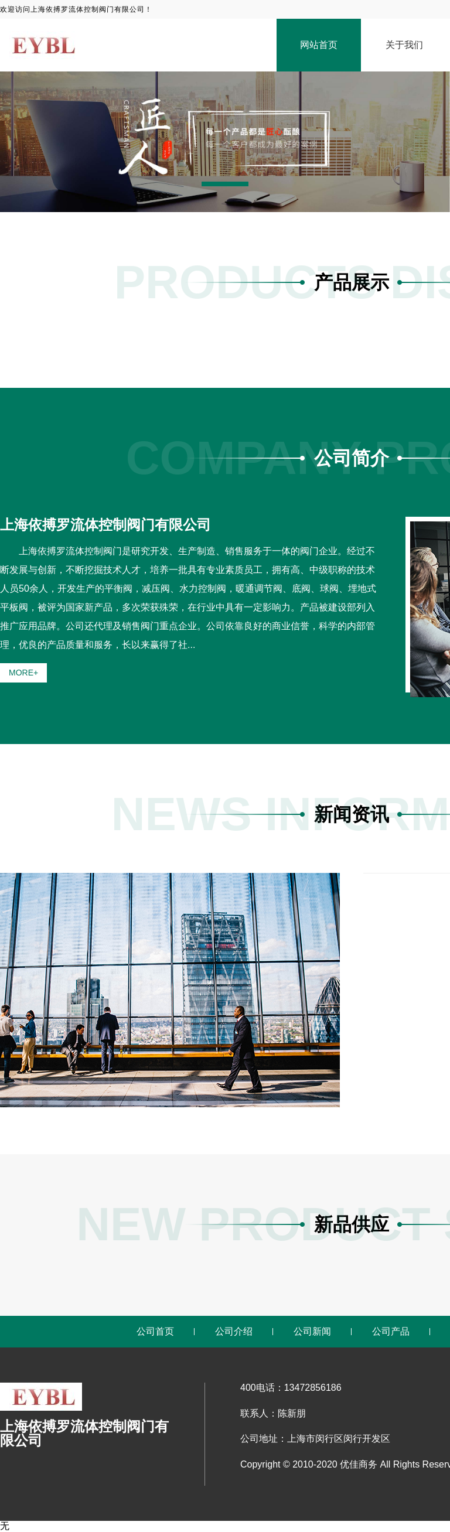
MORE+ (23, 672)
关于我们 (404, 45)
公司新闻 (312, 1331)
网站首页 (319, 45)
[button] (225, 184)
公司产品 (391, 1331)
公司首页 (155, 1331)
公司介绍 (234, 1331)
